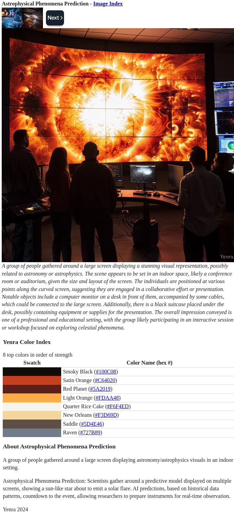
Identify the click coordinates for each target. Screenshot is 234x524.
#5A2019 (100, 389)
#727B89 (90, 432)
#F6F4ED (118, 406)
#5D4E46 (91, 424)
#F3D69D (106, 415)
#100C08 (106, 372)
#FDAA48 (107, 398)
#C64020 (105, 380)
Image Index (108, 4)
